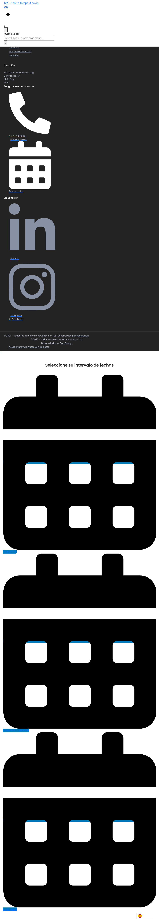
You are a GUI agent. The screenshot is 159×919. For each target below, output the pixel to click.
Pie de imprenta (17, 346)
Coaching (14, 47)
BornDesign (82, 335)
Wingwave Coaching (20, 51)
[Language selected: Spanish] (144, 916)
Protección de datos (38, 346)
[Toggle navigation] (8, 14)
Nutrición (13, 55)
